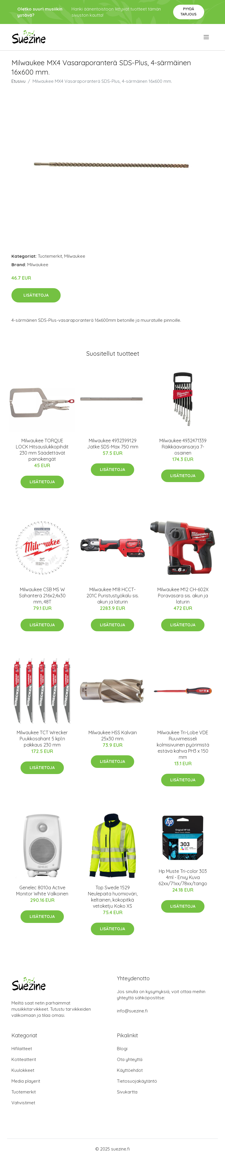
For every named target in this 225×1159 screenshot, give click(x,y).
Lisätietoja (36, 295)
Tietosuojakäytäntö (137, 1081)
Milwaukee (74, 256)
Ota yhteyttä (129, 1059)
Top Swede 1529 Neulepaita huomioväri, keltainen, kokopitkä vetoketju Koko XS (112, 897)
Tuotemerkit (50, 256)
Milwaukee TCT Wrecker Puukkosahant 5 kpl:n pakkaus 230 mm (42, 739)
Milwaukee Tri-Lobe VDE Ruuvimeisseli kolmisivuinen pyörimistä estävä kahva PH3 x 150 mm (183, 745)
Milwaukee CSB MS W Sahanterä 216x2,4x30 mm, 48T (42, 596)
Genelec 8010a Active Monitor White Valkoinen (42, 891)
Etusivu (18, 81)
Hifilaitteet (21, 1048)
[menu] (207, 37)
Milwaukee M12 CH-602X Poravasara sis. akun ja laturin (183, 596)
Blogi (122, 1048)
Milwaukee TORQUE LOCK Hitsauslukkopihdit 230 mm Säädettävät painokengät (42, 450)
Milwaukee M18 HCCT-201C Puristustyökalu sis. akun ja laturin (112, 596)
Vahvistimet (23, 1102)
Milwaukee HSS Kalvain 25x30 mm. (112, 736)
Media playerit (25, 1081)
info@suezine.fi (132, 1011)
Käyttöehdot (130, 1070)
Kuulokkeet (22, 1070)
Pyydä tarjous (188, 11)
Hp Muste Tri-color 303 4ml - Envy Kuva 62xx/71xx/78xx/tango (182, 877)
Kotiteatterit (23, 1059)
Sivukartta (127, 1092)
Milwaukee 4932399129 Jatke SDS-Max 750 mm (112, 444)
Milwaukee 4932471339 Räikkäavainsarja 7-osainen (183, 447)
